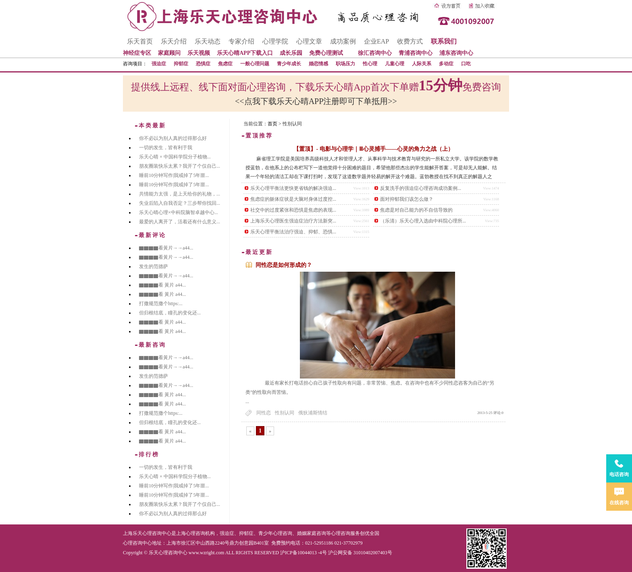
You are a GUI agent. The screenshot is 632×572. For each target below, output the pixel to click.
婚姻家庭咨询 (311, 533)
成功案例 (343, 41)
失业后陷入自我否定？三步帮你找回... (179, 203)
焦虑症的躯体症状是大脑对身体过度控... (293, 199)
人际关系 (421, 64)
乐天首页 (140, 41)
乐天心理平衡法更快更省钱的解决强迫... (293, 188)
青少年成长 (289, 64)
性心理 (370, 64)
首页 (272, 124)
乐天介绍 (174, 41)
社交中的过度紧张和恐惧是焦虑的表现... (293, 210)
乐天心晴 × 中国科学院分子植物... (175, 157)
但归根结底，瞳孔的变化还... (170, 313)
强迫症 (159, 64)
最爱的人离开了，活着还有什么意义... (179, 222)
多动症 (446, 64)
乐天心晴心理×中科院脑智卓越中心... (178, 212)
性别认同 (284, 413)
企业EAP (376, 41)
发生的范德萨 (153, 266)
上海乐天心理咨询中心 (147, 533)
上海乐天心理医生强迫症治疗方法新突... (293, 221)
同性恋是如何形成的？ (284, 265)
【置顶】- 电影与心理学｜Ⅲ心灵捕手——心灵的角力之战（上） (373, 149)
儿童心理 (394, 64)
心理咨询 (340, 533)
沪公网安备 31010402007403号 (360, 552)
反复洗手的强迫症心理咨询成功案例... (420, 188)
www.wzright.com (207, 552)
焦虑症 (225, 64)
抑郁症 (181, 64)
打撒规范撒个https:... (161, 303)
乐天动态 (207, 41)
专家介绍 (241, 41)
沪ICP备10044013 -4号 (303, 552)
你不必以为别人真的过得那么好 (173, 138)
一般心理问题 (254, 64)
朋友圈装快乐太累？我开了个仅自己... (179, 166)
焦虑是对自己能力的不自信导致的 (416, 210)
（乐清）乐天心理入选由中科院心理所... (423, 221)
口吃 (466, 64)
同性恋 (263, 413)
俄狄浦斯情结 (312, 413)
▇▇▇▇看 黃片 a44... (162, 285)
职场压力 (345, 64)
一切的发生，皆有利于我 (165, 147)
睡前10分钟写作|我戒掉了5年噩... (174, 175)
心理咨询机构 (200, 533)
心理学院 (275, 41)
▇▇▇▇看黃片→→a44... (166, 248)
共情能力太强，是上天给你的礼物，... (179, 194)
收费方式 (410, 41)
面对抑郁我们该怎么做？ (406, 199)
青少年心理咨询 (275, 533)
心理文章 (309, 41)
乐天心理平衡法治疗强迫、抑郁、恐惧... (293, 232)
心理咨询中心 (137, 543)
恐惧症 (203, 64)
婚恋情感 (318, 64)
